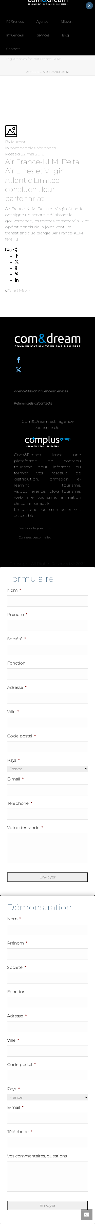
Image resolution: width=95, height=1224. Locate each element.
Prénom (17, 614)
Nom (14, 590)
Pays (13, 760)
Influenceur (15, 35)
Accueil (33, 72)
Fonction (16, 663)
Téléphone (19, 803)
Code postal (21, 736)
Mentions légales (31, 528)
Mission (66, 21)
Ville (13, 711)
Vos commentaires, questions (37, 1156)
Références (15, 21)
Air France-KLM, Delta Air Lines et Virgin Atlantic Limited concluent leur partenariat (42, 180)
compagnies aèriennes (33, 148)
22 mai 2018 (33, 154)
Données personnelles (35, 537)
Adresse (16, 687)
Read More (17, 290)
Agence (42, 21)
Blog (65, 35)
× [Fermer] (89, 5)
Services (43, 35)
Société (16, 638)
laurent (18, 141)
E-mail (15, 779)
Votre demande (25, 827)
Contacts (13, 49)
